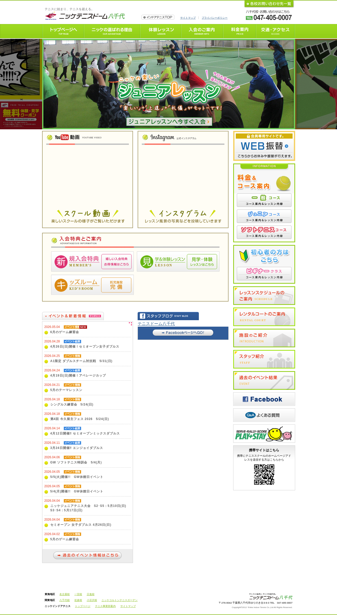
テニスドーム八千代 (156, 323)
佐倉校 (78, 600)
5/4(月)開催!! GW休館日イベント (76, 491)
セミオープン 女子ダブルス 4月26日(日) (81, 525)
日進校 (91, 594)
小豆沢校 (92, 600)
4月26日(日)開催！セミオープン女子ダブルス (84, 346)
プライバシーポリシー (215, 17)
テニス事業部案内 (105, 606)
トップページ (82, 606)
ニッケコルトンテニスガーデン (119, 600)
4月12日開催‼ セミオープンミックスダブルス (85, 433)
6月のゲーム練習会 (64, 332)
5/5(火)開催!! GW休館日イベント (76, 477)
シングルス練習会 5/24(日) (71, 404)
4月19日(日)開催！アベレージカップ (78, 375)
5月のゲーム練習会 (64, 539)
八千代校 (64, 600)
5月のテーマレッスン (66, 390)
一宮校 (78, 594)
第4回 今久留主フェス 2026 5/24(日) (79, 419)
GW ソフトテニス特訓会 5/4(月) (76, 462)
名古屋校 (64, 594)
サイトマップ (188, 17)
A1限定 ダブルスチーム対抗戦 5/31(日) (81, 361)
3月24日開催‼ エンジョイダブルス (76, 448)
